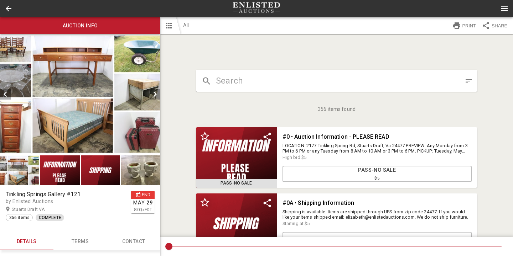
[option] (80, 94)
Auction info (80, 25)
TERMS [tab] (80, 241)
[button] (8, 8)
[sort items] (469, 81)
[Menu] (504, 8)
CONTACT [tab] (133, 241)
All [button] (186, 25)
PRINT (464, 25)
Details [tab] (26, 241)
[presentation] (256, 8)
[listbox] (80, 94)
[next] (155, 94)
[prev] (5, 94)
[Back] (8, 8)
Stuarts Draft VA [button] (35, 209)
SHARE (494, 25)
